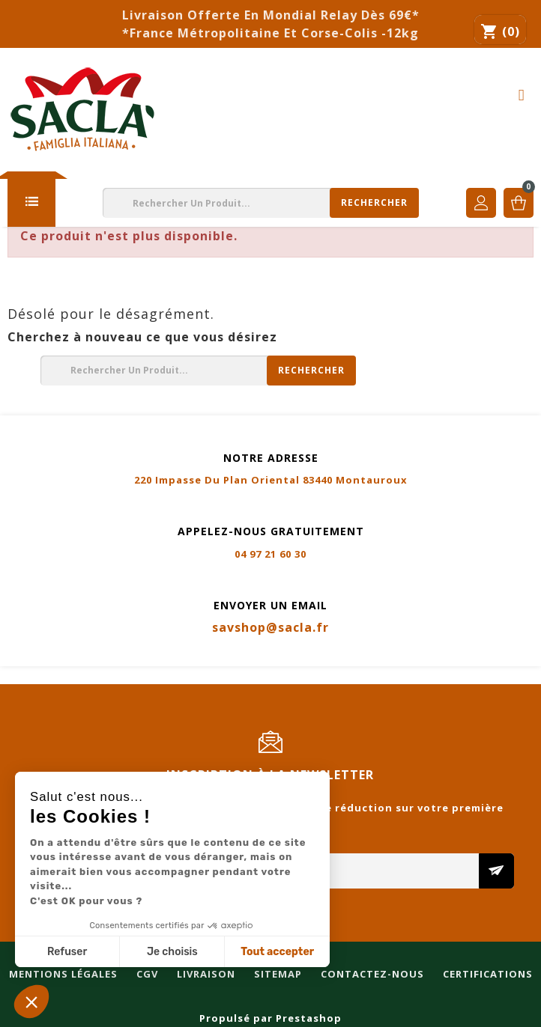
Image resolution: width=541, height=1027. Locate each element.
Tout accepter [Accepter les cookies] (277, 951)
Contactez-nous (371, 676)
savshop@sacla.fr (270, 627)
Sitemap (276, 676)
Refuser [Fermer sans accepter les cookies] (67, 951)
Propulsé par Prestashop (270, 1018)
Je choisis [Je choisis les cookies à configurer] (172, 951)
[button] (31, 1002)
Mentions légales (61, 676)
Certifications (486, 676)
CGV (146, 676)
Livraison (204, 676)
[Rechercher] (260, 203)
